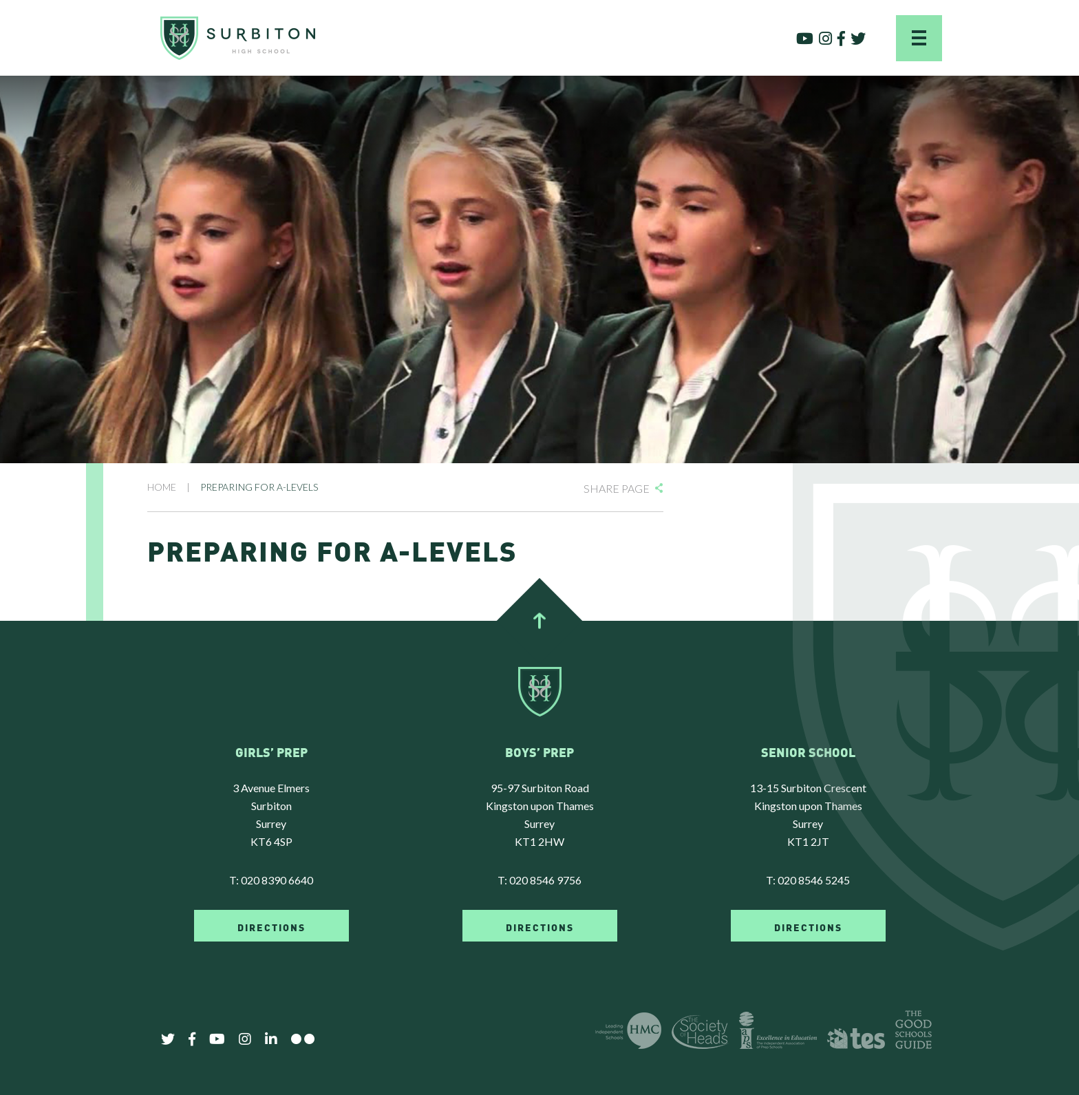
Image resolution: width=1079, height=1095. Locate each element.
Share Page (617, 488)
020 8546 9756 (545, 879)
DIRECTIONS (271, 926)
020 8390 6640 (277, 879)
